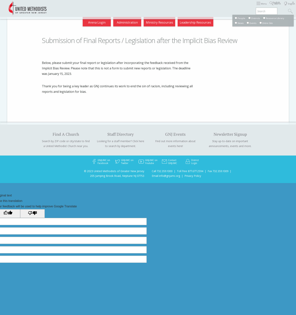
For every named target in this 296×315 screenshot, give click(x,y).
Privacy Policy (192, 176)
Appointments (65, 6)
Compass (261, 6)
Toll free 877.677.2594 (190, 171)
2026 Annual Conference (98, 6)
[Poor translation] (32, 213)
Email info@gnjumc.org (166, 176)
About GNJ (179, 6)
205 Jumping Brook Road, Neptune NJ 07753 (117, 176)
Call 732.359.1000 (162, 171)
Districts (198, 6)
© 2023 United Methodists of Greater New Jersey (114, 171)
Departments (218, 6)
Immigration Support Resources (143, 6)
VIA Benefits (241, 6)
